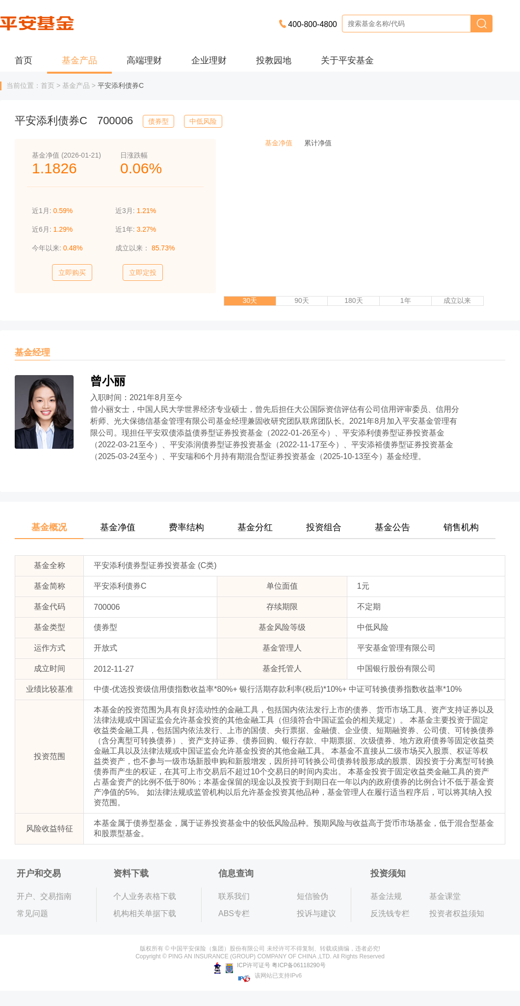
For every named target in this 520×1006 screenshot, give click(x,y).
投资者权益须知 (456, 913)
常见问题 (32, 913)
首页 (23, 60)
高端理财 (144, 60)
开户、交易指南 (44, 896)
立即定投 (142, 272)
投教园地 (273, 60)
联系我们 (234, 896)
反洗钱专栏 (390, 913)
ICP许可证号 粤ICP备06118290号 (269, 965)
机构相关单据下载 (144, 913)
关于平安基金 (347, 60)
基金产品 (79, 60)
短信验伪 (312, 896)
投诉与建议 (316, 913)
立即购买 (72, 272)
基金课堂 (445, 896)
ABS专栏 (234, 913)
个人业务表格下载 (144, 896)
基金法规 (386, 896)
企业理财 (209, 60)
